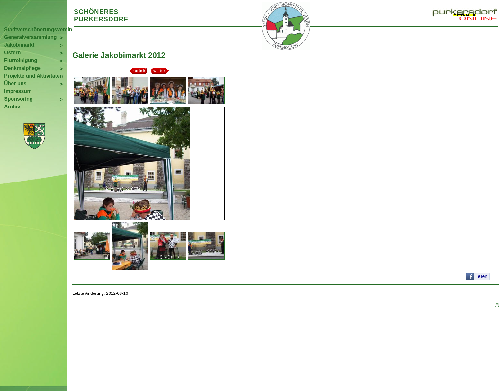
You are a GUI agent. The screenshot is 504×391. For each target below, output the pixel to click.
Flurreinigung (20, 60)
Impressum (18, 91)
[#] (496, 304)
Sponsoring (18, 99)
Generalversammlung (30, 37)
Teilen (481, 276)
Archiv (12, 106)
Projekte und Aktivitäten (33, 76)
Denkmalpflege (22, 68)
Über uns (15, 83)
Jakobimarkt (19, 45)
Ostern (12, 52)
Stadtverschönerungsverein (36, 29)
